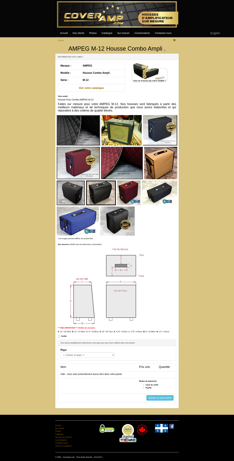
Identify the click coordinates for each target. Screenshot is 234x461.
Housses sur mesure (63, 437)
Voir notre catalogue (91, 88)
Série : (64, 80)
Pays (63, 350)
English (215, 33)
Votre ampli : (63, 96)
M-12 (86, 80)
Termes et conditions (63, 446)
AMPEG (87, 65)
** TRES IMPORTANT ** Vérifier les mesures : (77, 328)
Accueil (64, 33)
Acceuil (61, 40)
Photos (93, 33)
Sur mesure (123, 33)
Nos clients (78, 33)
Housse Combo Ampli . (97, 72)
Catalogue (107, 33)
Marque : (65, 65)
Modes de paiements (148, 381)
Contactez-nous (163, 33)
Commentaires (142, 33)
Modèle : (65, 72)
